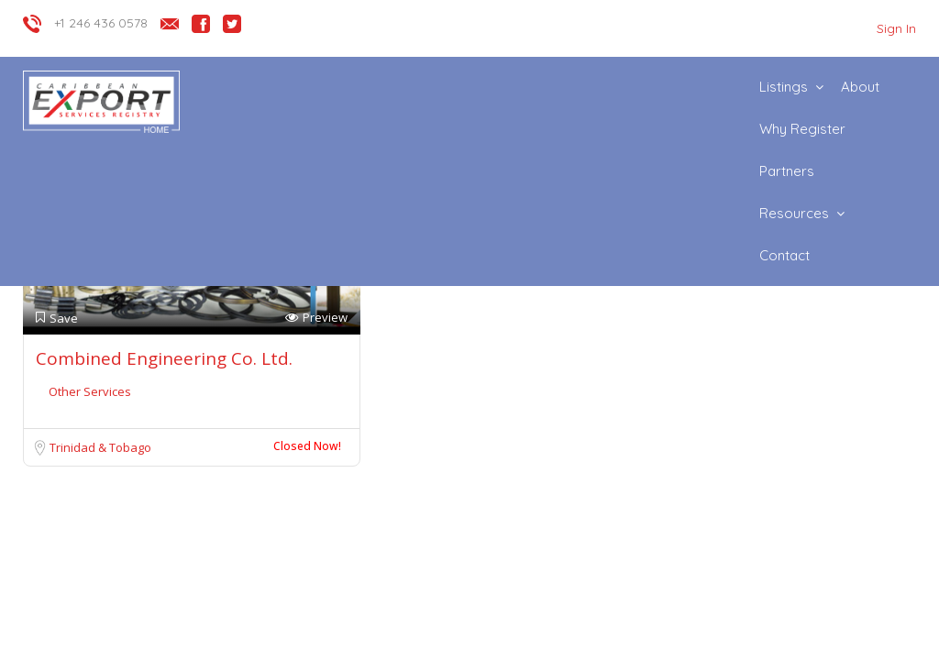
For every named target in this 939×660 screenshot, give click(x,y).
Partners (786, 171)
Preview (316, 317)
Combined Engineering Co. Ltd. (164, 358)
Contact (784, 255)
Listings (783, 86)
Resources (794, 213)
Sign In (896, 28)
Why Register (802, 129)
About (860, 86)
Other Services (90, 391)
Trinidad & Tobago (100, 447)
